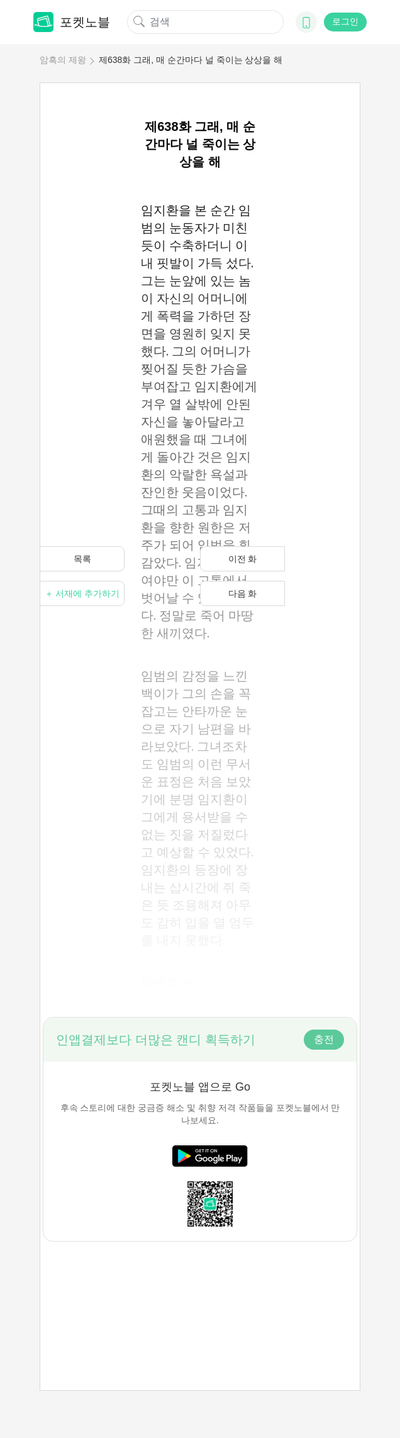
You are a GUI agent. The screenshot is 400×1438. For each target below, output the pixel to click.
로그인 (345, 21)
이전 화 (242, 559)
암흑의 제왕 (63, 60)
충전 (324, 1039)
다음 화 (242, 593)
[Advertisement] (200, 1289)
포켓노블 (71, 22)
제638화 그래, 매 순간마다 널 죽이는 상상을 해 (190, 60)
